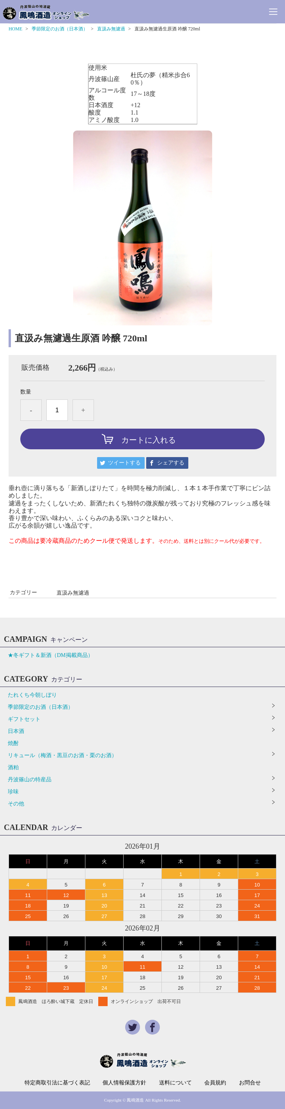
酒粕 (13, 767)
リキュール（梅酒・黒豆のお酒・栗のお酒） (62, 755)
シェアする (170, 463)
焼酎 (13, 743)
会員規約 (215, 1083)
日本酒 (16, 731)
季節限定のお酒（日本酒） (60, 29)
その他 (16, 804)
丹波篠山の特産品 (29, 779)
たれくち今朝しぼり (32, 695)
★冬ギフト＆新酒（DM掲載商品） (50, 655)
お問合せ (250, 1083)
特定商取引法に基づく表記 (57, 1083)
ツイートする (124, 463)
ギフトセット (24, 719)
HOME (15, 29)
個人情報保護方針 (124, 1083)
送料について (175, 1083)
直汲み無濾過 (111, 29)
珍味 (13, 792)
